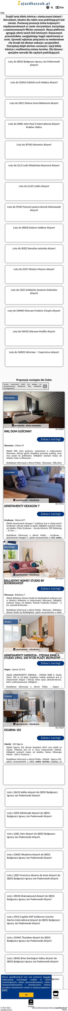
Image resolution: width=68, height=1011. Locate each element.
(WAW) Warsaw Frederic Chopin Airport (38, 310)
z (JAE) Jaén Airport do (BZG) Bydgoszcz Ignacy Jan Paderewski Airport (31, 835)
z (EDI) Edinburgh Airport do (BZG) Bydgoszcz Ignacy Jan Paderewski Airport (29, 814)
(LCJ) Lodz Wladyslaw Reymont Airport (38, 165)
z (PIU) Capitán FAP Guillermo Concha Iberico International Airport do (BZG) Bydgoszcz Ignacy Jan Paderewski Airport (33, 920)
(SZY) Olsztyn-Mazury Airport (38, 269)
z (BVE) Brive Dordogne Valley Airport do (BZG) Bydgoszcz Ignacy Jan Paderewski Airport (32, 960)
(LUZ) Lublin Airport (38, 186)
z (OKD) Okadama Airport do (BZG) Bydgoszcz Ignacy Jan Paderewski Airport (29, 856)
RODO (4, 990)
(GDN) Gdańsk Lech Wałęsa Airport (38, 82)
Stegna (7, 621)
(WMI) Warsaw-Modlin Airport (38, 331)
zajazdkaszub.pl (34, 3)
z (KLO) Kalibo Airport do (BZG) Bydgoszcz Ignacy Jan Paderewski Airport (32, 794)
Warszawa (9, 397)
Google (47, 977)
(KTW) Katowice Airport (38, 144)
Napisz (64, 1009)
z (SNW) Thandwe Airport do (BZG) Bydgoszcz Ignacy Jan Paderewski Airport (29, 939)
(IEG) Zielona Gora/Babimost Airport (38, 103)
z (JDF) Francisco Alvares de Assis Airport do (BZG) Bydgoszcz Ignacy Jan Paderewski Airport (33, 877)
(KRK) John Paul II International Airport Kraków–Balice (38, 125)
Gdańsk (8, 696)
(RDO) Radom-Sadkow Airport (38, 227)
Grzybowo (9, 472)
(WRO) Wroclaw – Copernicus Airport (38, 352)
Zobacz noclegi (51, 439)
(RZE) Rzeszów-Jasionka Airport (38, 248)
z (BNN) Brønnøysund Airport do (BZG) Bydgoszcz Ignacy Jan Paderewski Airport (31, 897)
